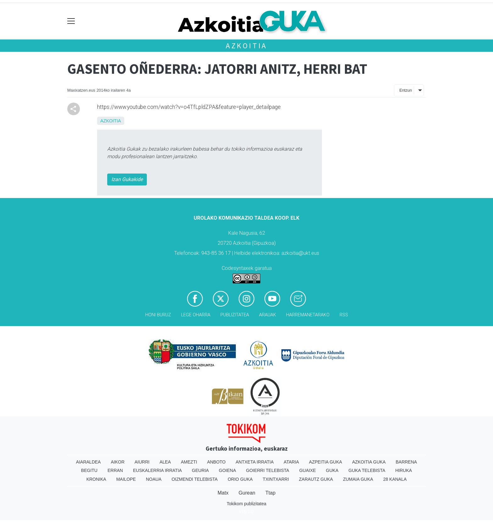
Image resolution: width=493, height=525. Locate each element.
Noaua (154, 479)
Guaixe (307, 470)
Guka (332, 470)
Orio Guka (240, 479)
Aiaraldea (88, 461)
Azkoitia (246, 46)
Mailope (126, 479)
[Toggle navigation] (71, 21)
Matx (223, 493)
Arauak (267, 315)
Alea (165, 461)
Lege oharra (195, 315)
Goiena (227, 470)
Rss (344, 315)
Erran (115, 470)
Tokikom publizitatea (246, 503)
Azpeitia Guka (325, 461)
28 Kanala (395, 479)
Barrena (406, 461)
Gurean (247, 493)
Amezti (189, 461)
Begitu (89, 470)
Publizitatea (234, 315)
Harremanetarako (308, 315)
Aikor (118, 461)
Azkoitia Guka (369, 461)
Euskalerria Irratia (157, 470)
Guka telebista (366, 470)
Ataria (291, 461)
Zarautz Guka (316, 479)
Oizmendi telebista (195, 479)
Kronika (96, 479)
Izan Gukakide (127, 179)
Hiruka (403, 470)
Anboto (216, 461)
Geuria (200, 470)
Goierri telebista (267, 470)
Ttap (270, 493)
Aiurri (142, 461)
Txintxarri (276, 479)
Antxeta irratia (255, 461)
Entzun (405, 90)
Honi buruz (158, 315)
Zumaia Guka (358, 479)
